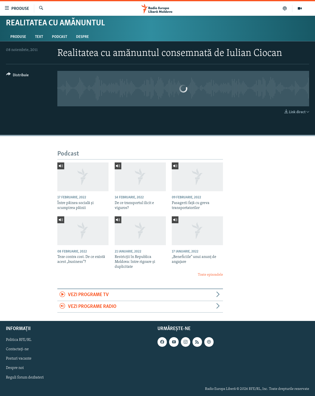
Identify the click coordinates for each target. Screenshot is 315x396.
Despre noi (15, 368)
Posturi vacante (19, 359)
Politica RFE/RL (19, 340)
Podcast (59, 37)
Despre (82, 37)
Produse (18, 37)
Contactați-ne (17, 349)
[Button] (17, 76)
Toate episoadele (210, 275)
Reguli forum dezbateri (25, 378)
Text (39, 37)
